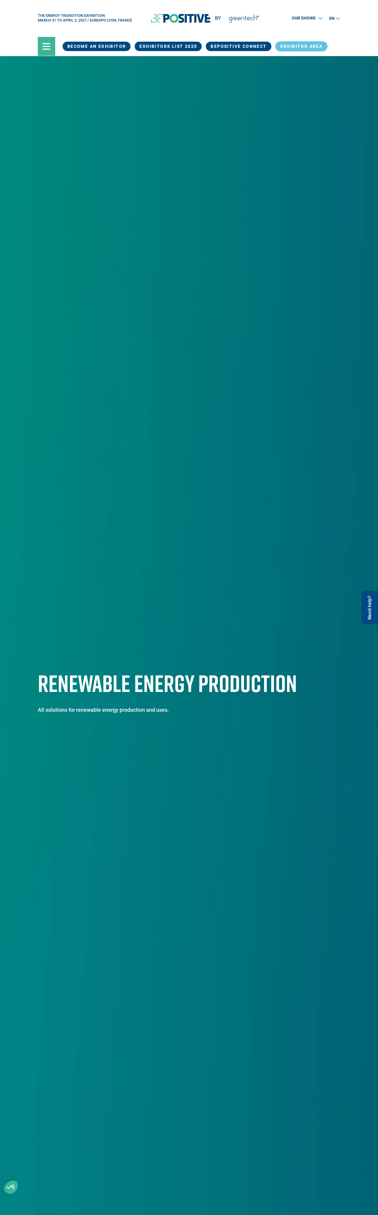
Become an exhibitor (96, 46)
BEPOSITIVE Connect (238, 46)
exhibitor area (301, 46)
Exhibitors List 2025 (168, 46)
